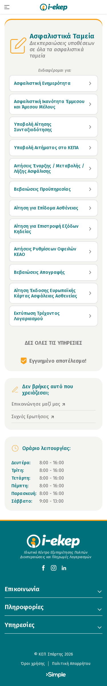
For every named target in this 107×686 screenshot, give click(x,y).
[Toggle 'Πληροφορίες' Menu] (99, 609)
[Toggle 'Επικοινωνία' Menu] (99, 591)
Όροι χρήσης (33, 663)
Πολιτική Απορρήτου (71, 663)
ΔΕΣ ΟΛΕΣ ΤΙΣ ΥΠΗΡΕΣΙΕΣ (53, 343)
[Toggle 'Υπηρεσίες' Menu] (99, 627)
